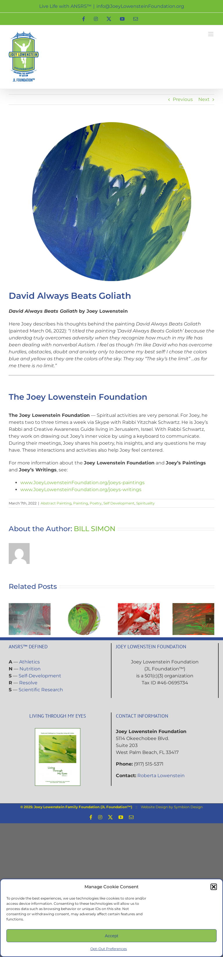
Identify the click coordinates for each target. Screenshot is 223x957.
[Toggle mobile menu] (211, 34)
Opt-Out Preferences (108, 949)
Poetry (96, 503)
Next (204, 99)
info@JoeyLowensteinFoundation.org (140, 6)
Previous (183, 99)
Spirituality (145, 503)
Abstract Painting (56, 503)
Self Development (118, 503)
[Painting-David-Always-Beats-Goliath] (111, 201)
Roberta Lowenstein (161, 775)
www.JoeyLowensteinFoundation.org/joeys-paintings (82, 482)
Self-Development (40, 676)
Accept (111, 935)
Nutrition (30, 669)
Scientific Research (41, 689)
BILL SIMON (94, 528)
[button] (214, 887)
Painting (80, 503)
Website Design (154, 807)
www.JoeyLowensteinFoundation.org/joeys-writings (80, 489)
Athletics (29, 662)
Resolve (28, 682)
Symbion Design (188, 807)
